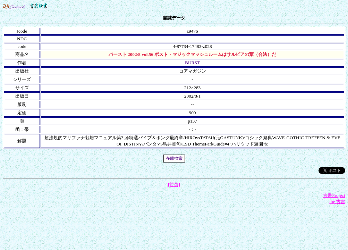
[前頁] (174, 184)
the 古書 (337, 201)
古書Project (334, 195)
